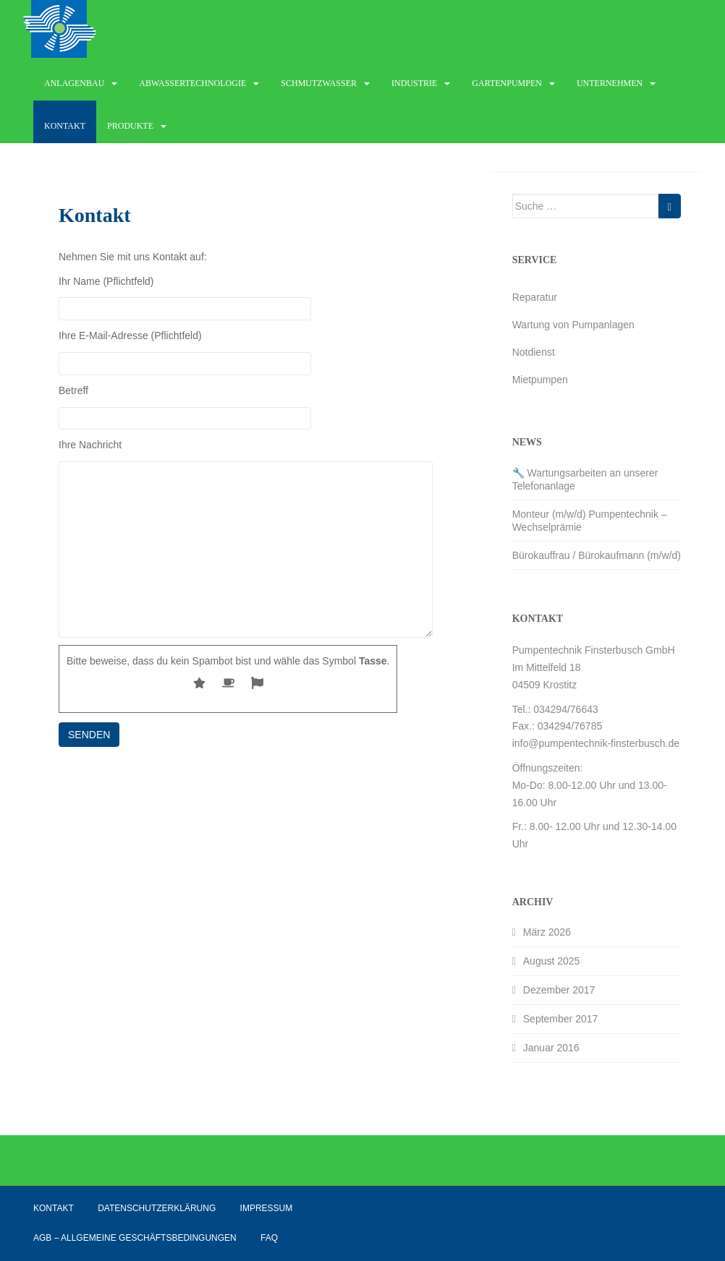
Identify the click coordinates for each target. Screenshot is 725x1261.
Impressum (266, 1208)
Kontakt (64, 126)
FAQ (269, 1238)
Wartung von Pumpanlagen (573, 324)
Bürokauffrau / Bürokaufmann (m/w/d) (596, 555)
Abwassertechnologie (192, 83)
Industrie (414, 83)
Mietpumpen (540, 379)
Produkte (130, 126)
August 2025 (551, 961)
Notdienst (533, 352)
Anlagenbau (74, 83)
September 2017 (560, 1019)
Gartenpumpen (507, 83)
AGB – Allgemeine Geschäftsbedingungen (135, 1238)
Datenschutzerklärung (157, 1208)
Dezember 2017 (559, 990)
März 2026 (547, 932)
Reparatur (534, 297)
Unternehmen (610, 83)
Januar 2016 (551, 1047)
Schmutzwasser (319, 83)
